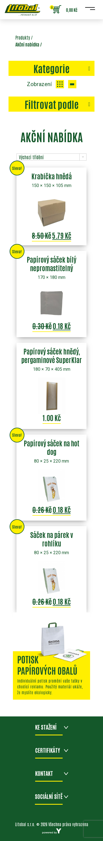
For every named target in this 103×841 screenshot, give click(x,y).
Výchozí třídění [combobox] (31, 157)
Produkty (22, 37)
